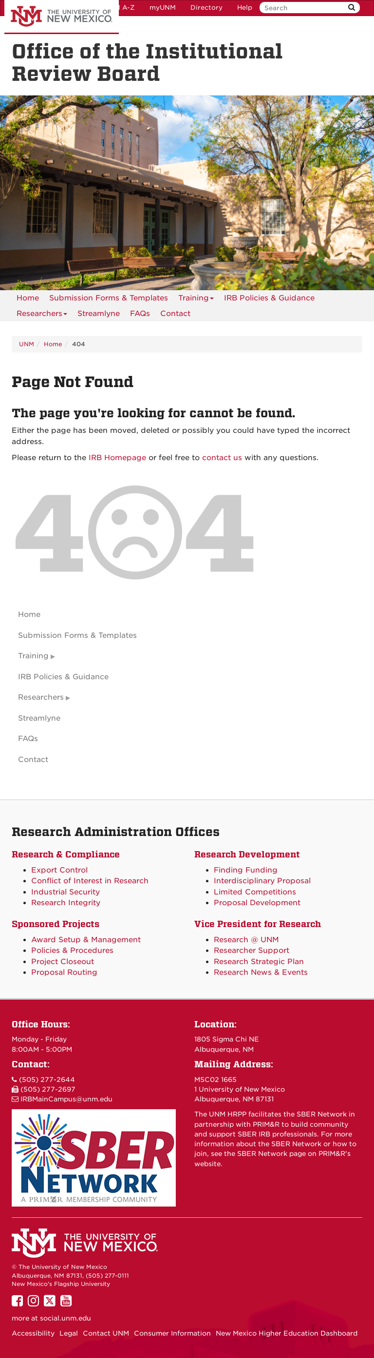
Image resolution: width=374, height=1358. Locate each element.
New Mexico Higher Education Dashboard (286, 1333)
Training (196, 300)
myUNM (163, 7)
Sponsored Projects (55, 924)
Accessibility (33, 1333)
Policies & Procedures (72, 950)
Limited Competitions (255, 892)
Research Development (247, 854)
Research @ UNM (246, 939)
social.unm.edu (65, 1318)
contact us (222, 457)
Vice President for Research (257, 924)
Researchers (42, 315)
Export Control (59, 870)
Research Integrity (65, 902)
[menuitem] (28, 298)
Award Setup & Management (86, 939)
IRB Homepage (117, 457)
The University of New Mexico (61, 17)
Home (28, 298)
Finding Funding (246, 870)
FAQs (140, 313)
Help (244, 7)
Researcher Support (251, 950)
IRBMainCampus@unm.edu (66, 1099)
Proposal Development (257, 902)
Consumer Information (172, 1333)
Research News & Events (261, 972)
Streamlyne (98, 313)
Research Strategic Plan (259, 961)
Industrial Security (65, 892)
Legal (68, 1333)
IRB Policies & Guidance (269, 298)
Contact (175, 313)
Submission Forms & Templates (108, 298)
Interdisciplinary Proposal (262, 880)
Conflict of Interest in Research (90, 880)
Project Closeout (62, 961)
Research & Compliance (66, 854)
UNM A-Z (119, 7)
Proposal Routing (64, 972)
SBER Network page (271, 1153)
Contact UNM (106, 1333)
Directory (206, 7)
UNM (26, 344)
